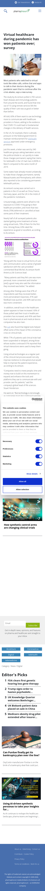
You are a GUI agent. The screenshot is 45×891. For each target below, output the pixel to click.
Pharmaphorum (8, 853)
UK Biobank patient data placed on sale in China (22, 707)
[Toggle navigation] (6, 11)
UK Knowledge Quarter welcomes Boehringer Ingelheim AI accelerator (22, 700)
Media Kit (38, 2)
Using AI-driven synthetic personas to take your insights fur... (21, 806)
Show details (32, 474)
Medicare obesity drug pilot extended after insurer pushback (24, 717)
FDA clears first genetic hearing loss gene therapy (23, 682)
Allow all (22, 481)
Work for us (35, 864)
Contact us (36, 849)
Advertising (26, 849)
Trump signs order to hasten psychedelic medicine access (20, 692)
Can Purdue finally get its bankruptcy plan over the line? (21, 754)
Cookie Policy (29, 854)
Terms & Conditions (22, 864)
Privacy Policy (19, 859)
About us (18, 849)
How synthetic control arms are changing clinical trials (20, 526)
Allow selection (22, 489)
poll (8, 327)
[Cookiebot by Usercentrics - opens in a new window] (32, 399)
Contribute (19, 854)
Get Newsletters (24, 2)
